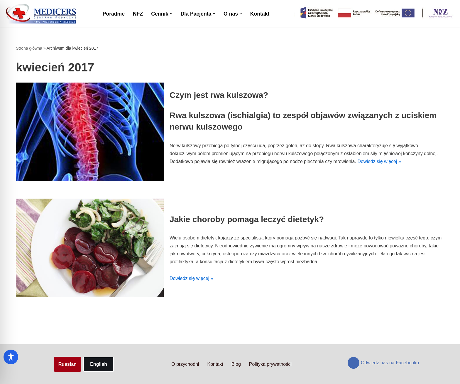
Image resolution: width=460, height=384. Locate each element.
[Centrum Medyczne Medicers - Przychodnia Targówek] (41, 14)
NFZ (138, 14)
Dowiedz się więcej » (379, 161)
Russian (67, 364)
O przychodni (185, 364)
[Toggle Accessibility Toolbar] (11, 357)
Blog (236, 364)
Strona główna (29, 48)
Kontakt (260, 14)
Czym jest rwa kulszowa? (219, 95)
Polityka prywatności (270, 364)
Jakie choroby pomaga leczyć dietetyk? (247, 219)
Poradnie (114, 14)
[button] (171, 13)
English (98, 364)
